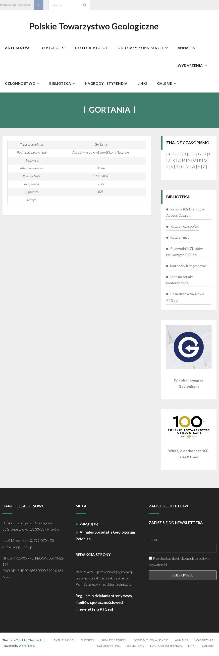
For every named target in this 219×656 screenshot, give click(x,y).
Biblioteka (135, 648)
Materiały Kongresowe (188, 268)
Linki (191, 648)
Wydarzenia (204, 643)
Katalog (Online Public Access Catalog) (185, 215)
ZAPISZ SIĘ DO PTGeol (168, 508)
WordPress (26, 648)
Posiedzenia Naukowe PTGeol (185, 299)
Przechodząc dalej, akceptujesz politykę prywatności (179, 564)
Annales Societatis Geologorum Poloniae (105, 538)
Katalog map (180, 240)
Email (153, 542)
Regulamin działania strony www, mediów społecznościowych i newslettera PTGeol (104, 605)
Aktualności (64, 643)
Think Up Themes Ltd (30, 643)
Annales (181, 643)
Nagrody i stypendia (166, 648)
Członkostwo (108, 648)
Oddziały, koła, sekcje (150, 643)
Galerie (208, 648)
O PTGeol (88, 643)
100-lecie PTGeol (114, 643)
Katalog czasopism (184, 229)
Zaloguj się (89, 526)
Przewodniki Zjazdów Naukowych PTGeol (184, 254)
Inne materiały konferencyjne (179, 282)
